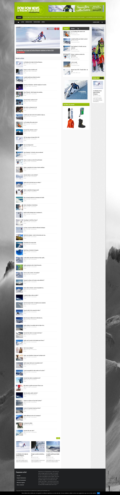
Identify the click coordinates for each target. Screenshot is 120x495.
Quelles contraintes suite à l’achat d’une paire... (33, 265)
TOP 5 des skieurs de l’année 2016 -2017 (31, 137)
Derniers (73, 28)
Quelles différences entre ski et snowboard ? (32, 415)
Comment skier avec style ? (29, 430)
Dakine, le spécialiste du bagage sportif (31, 190)
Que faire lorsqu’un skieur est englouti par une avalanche (35, 303)
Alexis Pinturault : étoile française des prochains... (33, 92)
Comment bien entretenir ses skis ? (30, 130)
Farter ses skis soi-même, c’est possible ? (32, 272)
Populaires (66, 28)
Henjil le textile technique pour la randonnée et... (33, 212)
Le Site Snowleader (21, 480)
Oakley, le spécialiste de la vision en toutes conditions (34, 167)
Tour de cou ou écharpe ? (28, 348)
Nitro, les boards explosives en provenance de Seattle (34, 197)
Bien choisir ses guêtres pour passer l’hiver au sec (33, 385)
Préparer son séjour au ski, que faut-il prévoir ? (33, 400)
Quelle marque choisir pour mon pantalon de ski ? (33, 363)
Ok (98, 493)
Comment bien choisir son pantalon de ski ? (32, 378)
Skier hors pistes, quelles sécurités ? (31, 393)
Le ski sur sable (74, 62)
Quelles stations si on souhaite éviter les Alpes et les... (34, 325)
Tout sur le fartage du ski (28, 145)
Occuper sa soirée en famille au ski (61, 17)
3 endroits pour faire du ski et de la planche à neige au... (34, 115)
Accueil (18, 475)
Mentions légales (21, 482)
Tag (78, 28)
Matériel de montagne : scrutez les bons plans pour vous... (35, 235)
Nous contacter (20, 484)
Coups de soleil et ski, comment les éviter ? (32, 310)
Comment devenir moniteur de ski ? (31, 99)
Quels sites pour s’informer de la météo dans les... (33, 318)
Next (58, 29)
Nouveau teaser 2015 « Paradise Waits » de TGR (79, 70)
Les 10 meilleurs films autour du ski (30, 122)
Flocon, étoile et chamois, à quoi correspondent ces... (34, 287)
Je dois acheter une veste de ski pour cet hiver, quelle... (34, 257)
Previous (55, 29)
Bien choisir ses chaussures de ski (30, 107)
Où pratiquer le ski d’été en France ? (31, 220)
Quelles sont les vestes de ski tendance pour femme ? (34, 340)
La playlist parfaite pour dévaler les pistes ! (78, 17)
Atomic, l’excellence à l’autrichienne (30, 205)
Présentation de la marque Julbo (30, 242)
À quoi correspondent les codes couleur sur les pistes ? (34, 370)
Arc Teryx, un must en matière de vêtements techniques (34, 227)
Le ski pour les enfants (28, 423)
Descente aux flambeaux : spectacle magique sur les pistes (35, 84)
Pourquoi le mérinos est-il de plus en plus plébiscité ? (34, 280)
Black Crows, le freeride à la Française (31, 250)
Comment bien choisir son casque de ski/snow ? (33, 333)
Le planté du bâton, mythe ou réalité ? (31, 295)
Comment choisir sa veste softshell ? (31, 175)
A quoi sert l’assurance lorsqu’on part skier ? (32, 408)
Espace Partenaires (21, 478)
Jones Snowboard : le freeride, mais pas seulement (33, 152)
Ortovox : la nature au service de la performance (33, 160)
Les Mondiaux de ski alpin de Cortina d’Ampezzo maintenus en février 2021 (37, 17)
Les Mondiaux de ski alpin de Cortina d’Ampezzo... (33, 62)
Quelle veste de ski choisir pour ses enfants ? (32, 182)
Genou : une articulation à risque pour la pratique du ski (34, 355)
